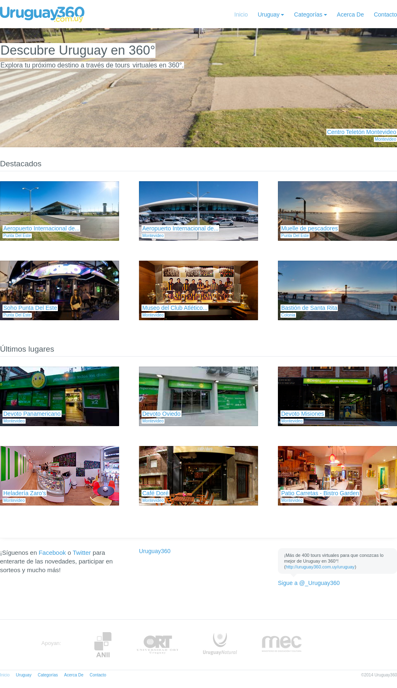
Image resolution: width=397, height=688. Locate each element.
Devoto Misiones (302, 413)
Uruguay (269, 14)
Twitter (82, 552)
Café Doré (155, 493)
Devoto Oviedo (161, 413)
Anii (103, 644)
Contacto (385, 14)
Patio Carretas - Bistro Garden (320, 493)
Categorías (308, 14)
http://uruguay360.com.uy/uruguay (320, 566)
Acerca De (350, 14)
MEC (282, 644)
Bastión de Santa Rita (309, 307)
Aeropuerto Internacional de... (41, 228)
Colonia (288, 315)
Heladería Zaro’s (24, 493)
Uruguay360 (154, 551)
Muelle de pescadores (309, 228)
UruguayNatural (220, 644)
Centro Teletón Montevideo (361, 132)
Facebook (52, 552)
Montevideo (385, 139)
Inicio (241, 14)
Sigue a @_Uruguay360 (309, 583)
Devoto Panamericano (32, 413)
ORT (157, 644)
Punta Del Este (17, 235)
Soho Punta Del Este (30, 307)
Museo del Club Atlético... (175, 307)
